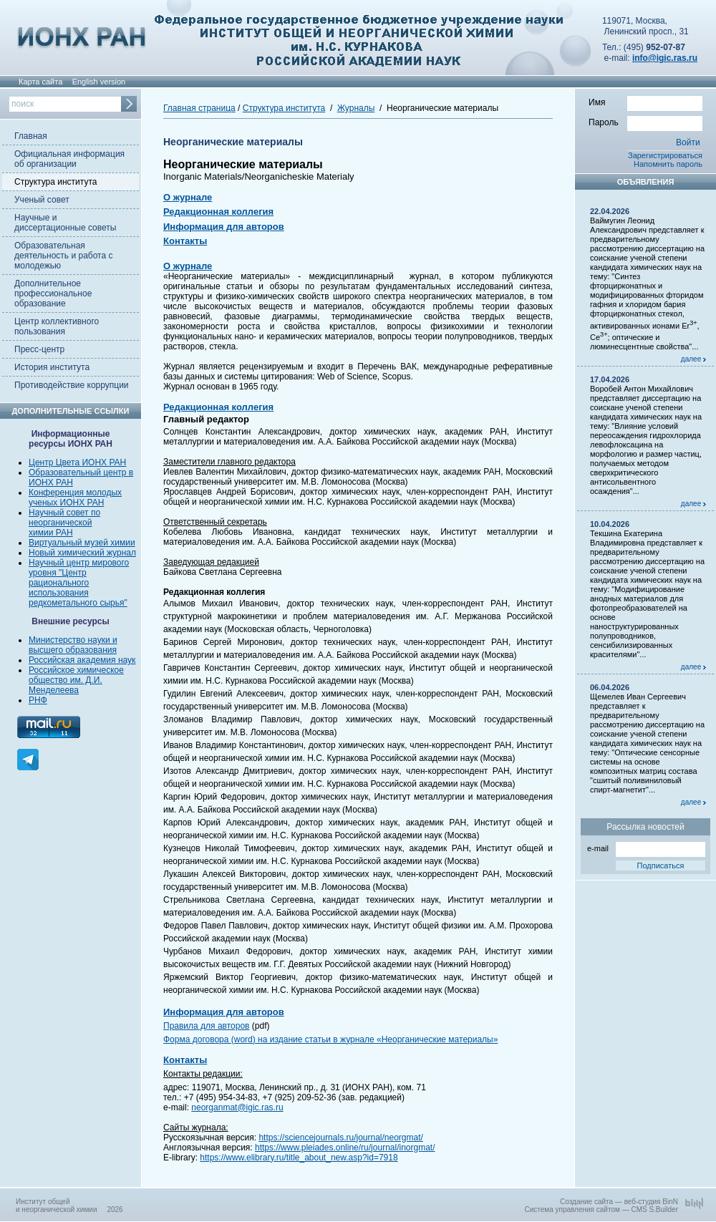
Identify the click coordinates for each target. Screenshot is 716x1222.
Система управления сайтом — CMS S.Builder (601, 1209)
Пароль (645, 121)
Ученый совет (41, 200)
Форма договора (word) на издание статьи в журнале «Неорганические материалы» (330, 1039)
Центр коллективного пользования (56, 326)
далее (693, 359)
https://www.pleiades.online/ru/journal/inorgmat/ (345, 1148)
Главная (30, 136)
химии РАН (51, 533)
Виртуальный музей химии (82, 543)
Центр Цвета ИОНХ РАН (77, 462)
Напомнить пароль (668, 164)
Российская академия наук (82, 660)
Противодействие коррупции (71, 385)
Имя (645, 101)
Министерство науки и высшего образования (73, 645)
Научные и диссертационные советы (65, 223)
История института (52, 367)
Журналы (355, 108)
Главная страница (199, 108)
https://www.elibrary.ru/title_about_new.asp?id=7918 (298, 1158)
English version (99, 81)
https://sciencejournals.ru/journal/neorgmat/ (340, 1138)
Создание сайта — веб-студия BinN (619, 1202)
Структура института (55, 182)
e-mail (646, 847)
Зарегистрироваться (665, 155)
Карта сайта (40, 81)
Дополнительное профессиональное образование (53, 293)
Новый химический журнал (82, 553)
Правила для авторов (206, 1026)
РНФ (38, 700)
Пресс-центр (39, 349)
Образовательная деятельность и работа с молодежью (63, 256)
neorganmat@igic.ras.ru (237, 1107)
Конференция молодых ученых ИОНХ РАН (75, 498)
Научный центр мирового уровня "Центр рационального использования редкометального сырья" (79, 583)
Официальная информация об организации (69, 159)
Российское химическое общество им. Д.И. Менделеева (76, 680)
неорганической (60, 523)
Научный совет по (64, 513)
